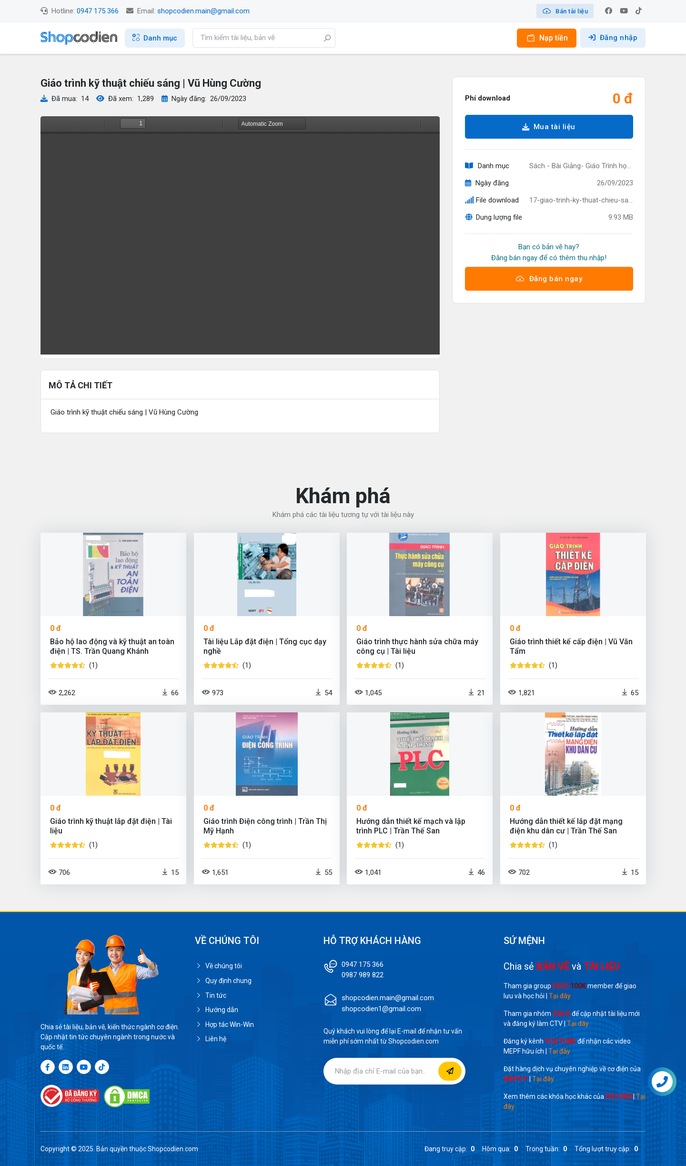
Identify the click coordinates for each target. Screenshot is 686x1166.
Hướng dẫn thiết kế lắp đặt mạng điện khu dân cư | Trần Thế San (566, 826)
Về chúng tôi (218, 966)
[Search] (263, 38)
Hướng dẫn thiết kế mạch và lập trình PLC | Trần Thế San (410, 826)
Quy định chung (223, 980)
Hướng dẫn (216, 1010)
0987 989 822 (362, 975)
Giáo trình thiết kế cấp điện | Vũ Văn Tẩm (571, 646)
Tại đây (560, 996)
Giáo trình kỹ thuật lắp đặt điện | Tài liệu (111, 826)
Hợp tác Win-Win (224, 1024)
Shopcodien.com (173, 1149)
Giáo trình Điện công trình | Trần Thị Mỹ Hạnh (265, 826)
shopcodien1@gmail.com (381, 1008)
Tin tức (210, 995)
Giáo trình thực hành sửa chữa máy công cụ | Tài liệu (417, 646)
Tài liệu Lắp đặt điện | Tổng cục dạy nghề (264, 646)
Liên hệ (210, 1039)
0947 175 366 (98, 11)
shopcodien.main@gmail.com (203, 11)
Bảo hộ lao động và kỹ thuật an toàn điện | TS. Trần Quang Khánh (112, 646)
